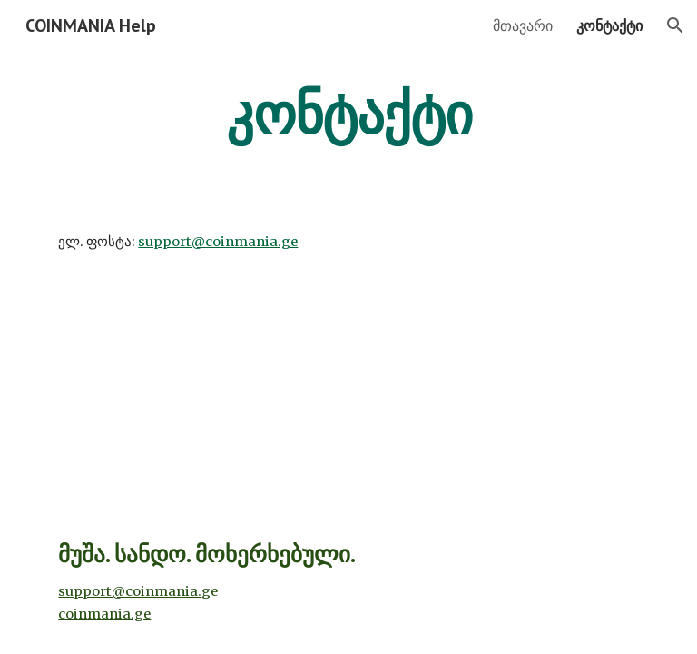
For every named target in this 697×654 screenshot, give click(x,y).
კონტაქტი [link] (609, 25)
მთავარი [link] (523, 25)
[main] (348, 113)
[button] (675, 25)
